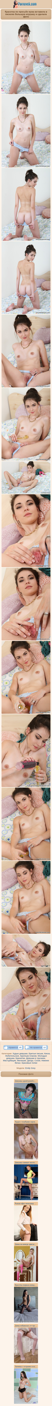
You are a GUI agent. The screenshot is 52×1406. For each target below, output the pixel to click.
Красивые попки (29, 1063)
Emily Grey (30, 1068)
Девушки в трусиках (35, 1058)
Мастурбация (9, 1060)
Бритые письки (36, 1053)
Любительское (12, 1056)
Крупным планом (28, 1056)
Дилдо (30, 1060)
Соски (37, 1060)
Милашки (21, 1060)
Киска (47, 1053)
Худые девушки (20, 1053)
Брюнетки (20, 1058)
